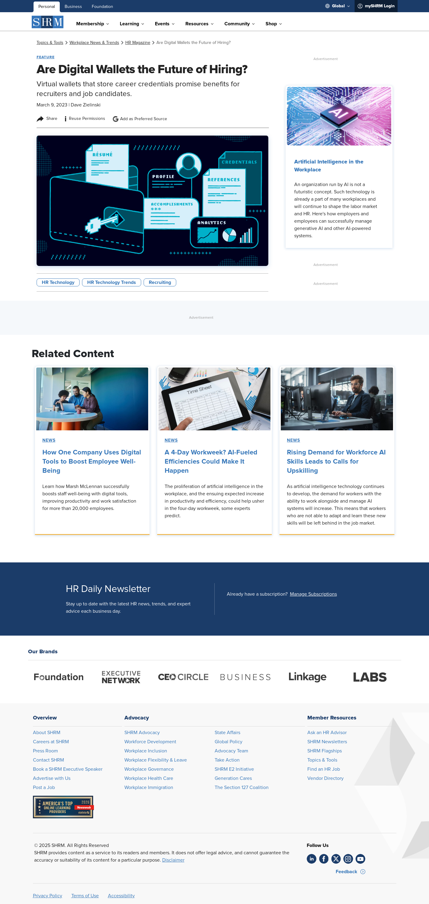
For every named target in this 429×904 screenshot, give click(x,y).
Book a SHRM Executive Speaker (67, 769)
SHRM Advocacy (142, 732)
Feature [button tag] (46, 57)
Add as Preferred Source (140, 119)
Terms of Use (85, 895)
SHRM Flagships (324, 750)
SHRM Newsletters (327, 741)
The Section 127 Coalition (242, 787)
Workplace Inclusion (145, 750)
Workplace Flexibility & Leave (155, 760)
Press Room (45, 750)
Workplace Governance (149, 769)
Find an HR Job (323, 769)
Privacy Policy (47, 895)
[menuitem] (337, 6)
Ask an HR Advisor (327, 732)
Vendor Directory (325, 778)
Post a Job (44, 787)
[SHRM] (48, 22)
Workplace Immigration (148, 787)
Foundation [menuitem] (102, 7)
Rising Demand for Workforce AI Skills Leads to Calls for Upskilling (336, 461)
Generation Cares (233, 778)
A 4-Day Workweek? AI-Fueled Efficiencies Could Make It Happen (211, 461)
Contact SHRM (48, 760)
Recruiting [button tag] (160, 282)
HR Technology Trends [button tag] (111, 282)
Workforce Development (150, 741)
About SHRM (46, 732)
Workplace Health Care (148, 778)
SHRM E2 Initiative (234, 769)
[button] (313, 594)
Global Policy (228, 741)
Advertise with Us (51, 778)
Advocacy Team (231, 750)
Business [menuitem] (73, 7)
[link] (50, 42)
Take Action (227, 760)
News (48, 440)
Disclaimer (173, 860)
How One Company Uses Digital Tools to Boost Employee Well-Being (91, 461)
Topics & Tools (322, 760)
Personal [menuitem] (46, 7)
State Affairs (227, 732)
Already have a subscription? (257, 594)
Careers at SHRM (51, 741)
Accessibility (121, 895)
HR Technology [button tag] (58, 282)
